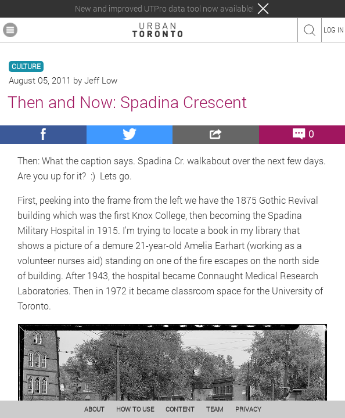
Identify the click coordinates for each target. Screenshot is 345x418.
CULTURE (26, 66)
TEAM (215, 409)
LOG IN (334, 29)
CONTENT (180, 409)
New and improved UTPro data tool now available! (164, 8)
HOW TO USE (135, 409)
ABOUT (94, 409)
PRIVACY (248, 409)
